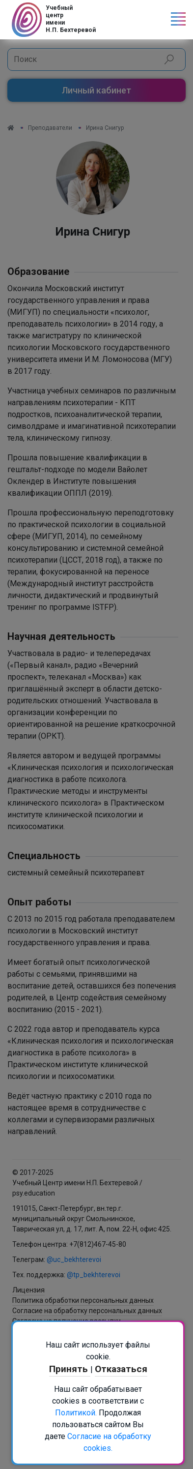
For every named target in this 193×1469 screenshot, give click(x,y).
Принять (69, 1369)
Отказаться (121, 1369)
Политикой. (76, 1412)
